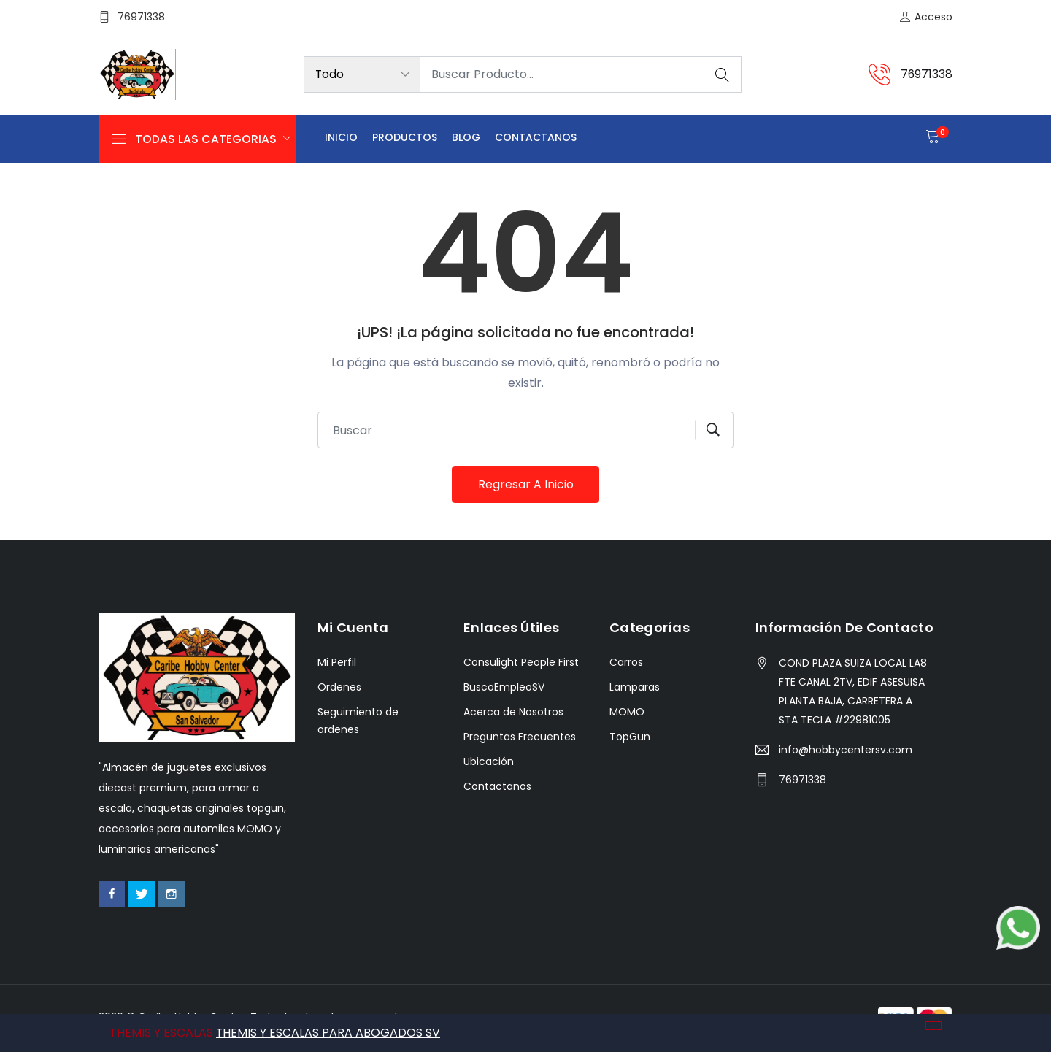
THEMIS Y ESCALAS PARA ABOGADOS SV (328, 1032)
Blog (466, 138)
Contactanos (536, 138)
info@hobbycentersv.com (845, 750)
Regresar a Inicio (526, 484)
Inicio (341, 138)
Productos (404, 138)
